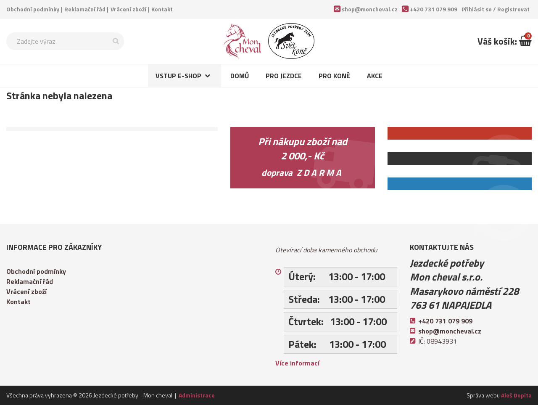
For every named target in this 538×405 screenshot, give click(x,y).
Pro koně (334, 76)
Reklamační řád (84, 9)
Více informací (297, 363)
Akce (374, 76)
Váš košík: (504, 41)
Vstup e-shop (178, 76)
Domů (239, 76)
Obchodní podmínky (32, 9)
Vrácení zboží (128, 9)
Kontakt (162, 9)
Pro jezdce (284, 76)
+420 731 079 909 (433, 9)
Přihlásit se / (496, 9)
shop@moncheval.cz (370, 9)
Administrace (197, 395)
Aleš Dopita (516, 395)
